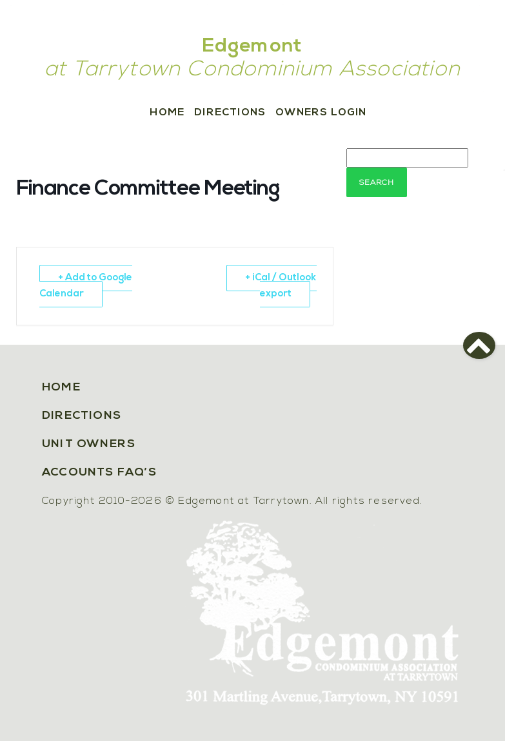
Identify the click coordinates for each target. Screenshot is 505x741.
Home (167, 113)
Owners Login (320, 113)
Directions (230, 113)
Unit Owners (88, 444)
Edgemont (253, 47)
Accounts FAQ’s (99, 473)
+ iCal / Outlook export (281, 286)
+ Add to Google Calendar (85, 286)
